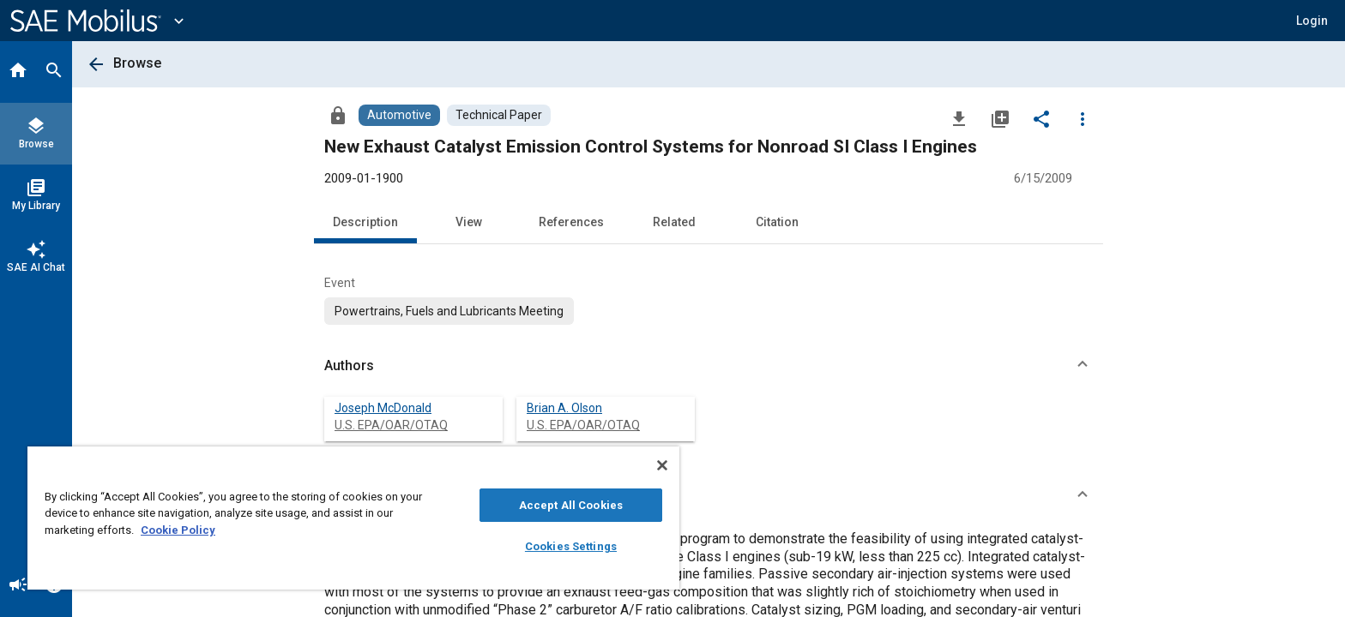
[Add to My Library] (1000, 118)
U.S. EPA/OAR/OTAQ (391, 425)
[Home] (18, 72)
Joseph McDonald (383, 408)
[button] (709, 365)
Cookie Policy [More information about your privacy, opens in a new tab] (178, 530)
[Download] (959, 118)
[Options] (1082, 118)
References (571, 222)
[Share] (1041, 118)
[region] (353, 518)
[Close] (662, 465)
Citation (777, 222)
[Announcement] (18, 586)
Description (365, 222)
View (468, 222)
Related (674, 222)
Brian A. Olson (564, 408)
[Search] (54, 72)
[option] (449, 311)
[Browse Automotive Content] (399, 115)
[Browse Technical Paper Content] (499, 115)
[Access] (338, 115)
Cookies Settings (571, 546)
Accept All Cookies (571, 505)
